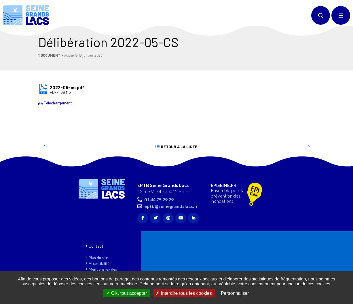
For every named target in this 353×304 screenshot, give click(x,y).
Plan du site (98, 257)
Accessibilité (99, 263)
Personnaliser (235, 293)
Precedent (44, 146)
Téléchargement (58, 102)
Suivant (309, 146)
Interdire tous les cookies (184, 293)
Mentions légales (103, 269)
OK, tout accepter (126, 293)
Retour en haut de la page (338, 163)
